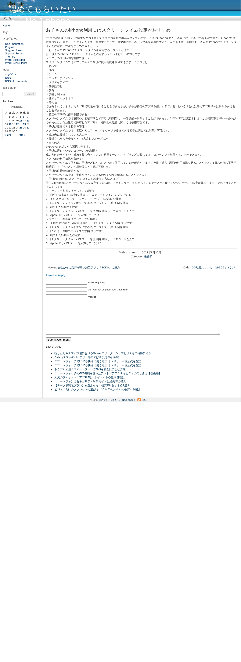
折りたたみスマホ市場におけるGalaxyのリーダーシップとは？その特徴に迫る (102, 359)
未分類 (7, 18)
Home (6, 25)
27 (28, 127)
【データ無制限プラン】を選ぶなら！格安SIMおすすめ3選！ (92, 392)
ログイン (10, 74)
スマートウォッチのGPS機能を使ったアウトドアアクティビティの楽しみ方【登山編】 (107, 379)
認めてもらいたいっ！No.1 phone (42, 8)
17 (17, 124)
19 (24, 124)
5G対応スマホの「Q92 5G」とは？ (213, 267)
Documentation (14, 44)
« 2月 (8, 134)
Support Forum (14, 53)
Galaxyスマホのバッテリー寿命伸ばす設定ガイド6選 (87, 363)
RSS (8, 78)
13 (28, 120)
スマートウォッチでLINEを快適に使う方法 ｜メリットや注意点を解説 (97, 367)
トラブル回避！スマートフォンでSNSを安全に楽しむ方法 (90, 375)
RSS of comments (16, 81)
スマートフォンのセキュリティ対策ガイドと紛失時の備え (90, 388)
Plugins (9, 47)
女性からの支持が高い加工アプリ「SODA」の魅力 (89, 267)
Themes (10, 56)
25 (20, 127)
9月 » (22, 134)
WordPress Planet (16, 63)
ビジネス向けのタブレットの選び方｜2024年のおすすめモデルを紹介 (97, 396)
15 (10, 124)
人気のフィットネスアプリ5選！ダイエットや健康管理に (89, 384)
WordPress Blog (15, 59)
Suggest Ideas (14, 50)
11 (20, 120)
